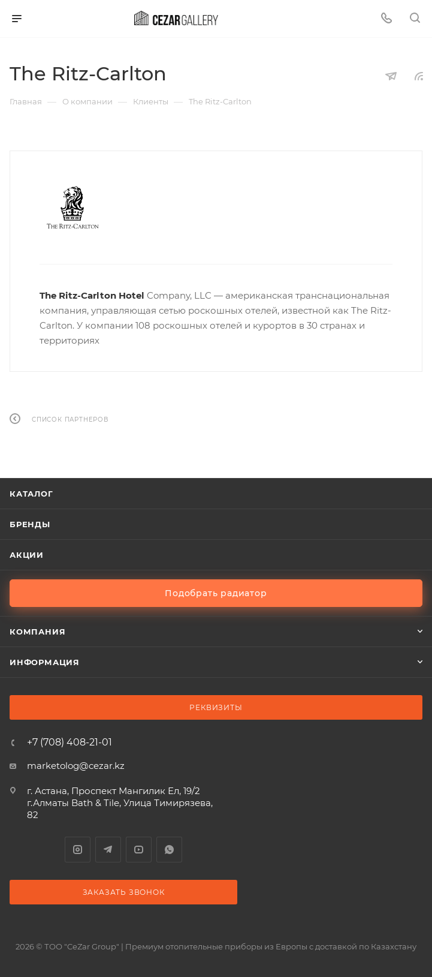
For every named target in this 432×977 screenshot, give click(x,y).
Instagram (77, 849)
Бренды (30, 524)
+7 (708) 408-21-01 (69, 742)
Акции (27, 555)
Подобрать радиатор (216, 593)
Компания (37, 631)
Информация (45, 662)
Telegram (108, 849)
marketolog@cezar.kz (76, 765)
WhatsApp (169, 849)
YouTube (139, 849)
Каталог (31, 493)
